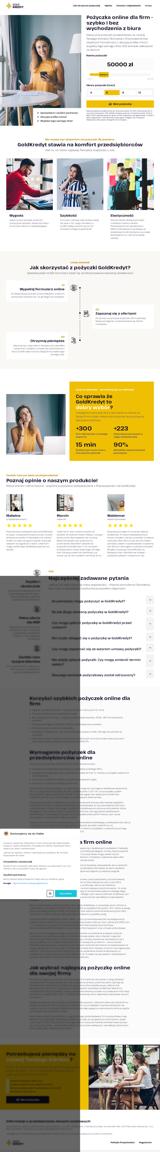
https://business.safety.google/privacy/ (60, 593)
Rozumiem (118, 603)
